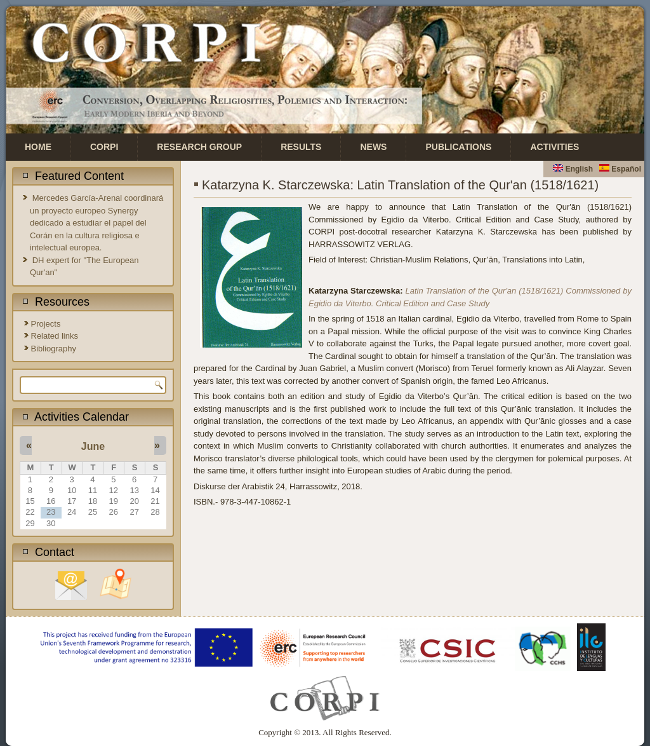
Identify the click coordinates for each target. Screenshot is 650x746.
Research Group (199, 147)
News (373, 147)
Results (301, 147)
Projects (46, 324)
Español (620, 169)
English (573, 169)
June (93, 446)
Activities (554, 147)
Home (38, 147)
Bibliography (54, 348)
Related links (54, 336)
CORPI (104, 147)
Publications (458, 147)
